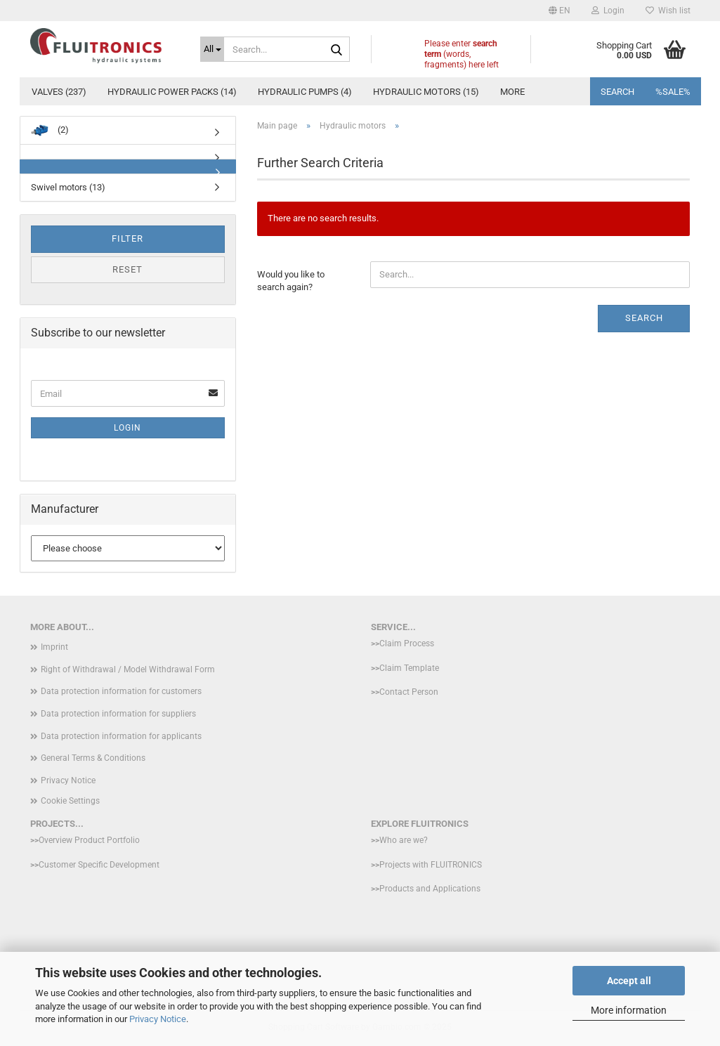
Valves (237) (59, 91)
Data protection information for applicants (121, 736)
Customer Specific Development (99, 865)
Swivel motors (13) (68, 187)
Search (617, 91)
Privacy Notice (157, 1019)
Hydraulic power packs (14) (172, 91)
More (512, 91)
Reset (127, 269)
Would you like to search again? (291, 281)
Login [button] (607, 10)
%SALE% (672, 91)
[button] (559, 10)
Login (127, 428)
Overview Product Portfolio (89, 840)
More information (629, 1010)
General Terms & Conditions (93, 758)
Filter (127, 238)
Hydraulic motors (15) (426, 91)
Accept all (629, 980)
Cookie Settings (70, 801)
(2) (50, 130)
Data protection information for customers (121, 691)
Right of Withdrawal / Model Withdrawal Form (128, 669)
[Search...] (212, 49)
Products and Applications (429, 889)
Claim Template (409, 668)
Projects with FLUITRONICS (430, 865)
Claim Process (406, 643)
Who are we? (403, 840)
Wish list (668, 10)
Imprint (54, 647)
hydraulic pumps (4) (305, 91)
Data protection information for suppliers (118, 714)
